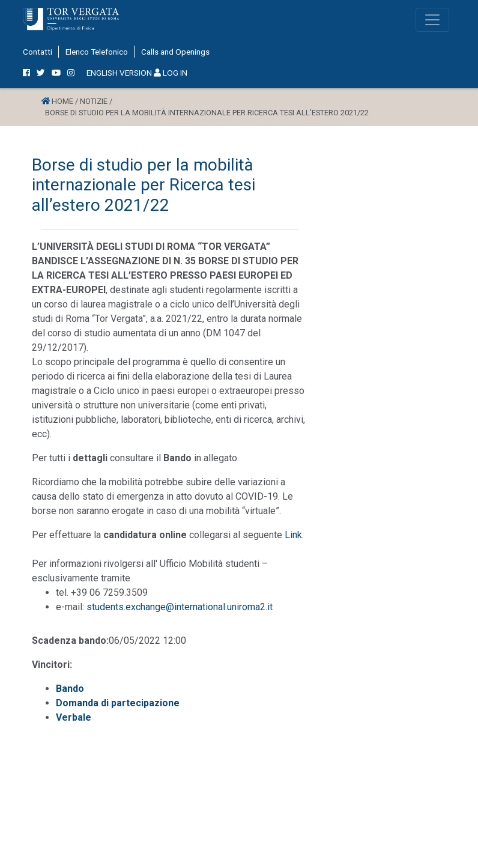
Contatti (37, 51)
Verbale (73, 717)
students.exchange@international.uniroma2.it (179, 607)
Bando (70, 688)
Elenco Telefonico (96, 51)
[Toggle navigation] (432, 20)
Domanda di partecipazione (118, 703)
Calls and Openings (175, 51)
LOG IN (170, 72)
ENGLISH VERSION (119, 72)
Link (293, 535)
